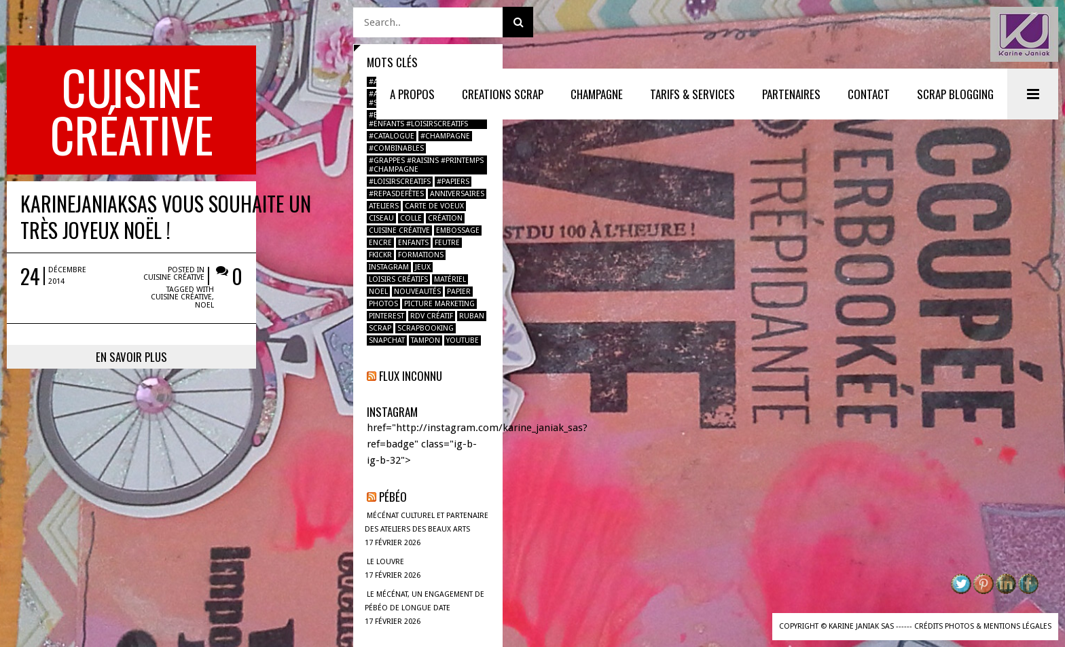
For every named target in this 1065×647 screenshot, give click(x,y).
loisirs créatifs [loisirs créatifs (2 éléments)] (398, 279)
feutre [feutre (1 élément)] (447, 242)
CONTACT (869, 94)
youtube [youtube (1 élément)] (462, 340)
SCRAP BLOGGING (955, 94)
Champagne (597, 94)
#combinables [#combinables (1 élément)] (396, 148)
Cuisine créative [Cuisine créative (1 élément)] (399, 230)
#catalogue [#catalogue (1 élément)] (391, 136)
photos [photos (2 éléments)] (383, 303)
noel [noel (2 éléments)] (378, 291)
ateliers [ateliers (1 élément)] (384, 206)
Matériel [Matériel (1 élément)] (450, 279)
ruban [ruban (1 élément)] (471, 316)
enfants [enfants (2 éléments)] (413, 242)
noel (283, 205)
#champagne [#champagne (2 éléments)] (445, 136)
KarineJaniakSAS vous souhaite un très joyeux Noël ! (165, 130)
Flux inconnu (410, 375)
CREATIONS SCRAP (502, 94)
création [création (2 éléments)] (445, 218)
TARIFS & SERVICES (692, 94)
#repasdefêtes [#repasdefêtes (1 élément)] (396, 193)
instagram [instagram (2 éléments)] (389, 267)
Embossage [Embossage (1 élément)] (458, 230)
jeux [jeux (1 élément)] (423, 267)
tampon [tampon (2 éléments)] (425, 340)
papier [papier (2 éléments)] (459, 291)
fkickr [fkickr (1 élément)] (380, 255)
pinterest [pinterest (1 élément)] (386, 316)
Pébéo (393, 496)
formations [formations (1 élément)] (421, 255)
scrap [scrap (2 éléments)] (380, 328)
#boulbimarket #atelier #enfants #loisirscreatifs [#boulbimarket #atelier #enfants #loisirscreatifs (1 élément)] (418, 119)
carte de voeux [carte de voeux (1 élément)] (434, 206)
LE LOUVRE (385, 561)
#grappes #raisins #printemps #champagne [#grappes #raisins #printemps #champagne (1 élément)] (426, 165)
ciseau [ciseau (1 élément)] (381, 218)
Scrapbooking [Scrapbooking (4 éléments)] (425, 328)
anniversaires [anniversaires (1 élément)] (457, 193)
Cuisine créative (262, 184)
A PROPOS (412, 94)
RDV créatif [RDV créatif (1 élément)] (431, 316)
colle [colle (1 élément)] (411, 218)
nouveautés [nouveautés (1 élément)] (417, 291)
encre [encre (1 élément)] (380, 242)
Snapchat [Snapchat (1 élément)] (387, 340)
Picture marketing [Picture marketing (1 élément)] (439, 303)
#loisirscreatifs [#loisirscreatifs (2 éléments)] (400, 181)
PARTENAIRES (791, 94)
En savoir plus (177, 256)
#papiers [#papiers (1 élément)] (453, 181)
